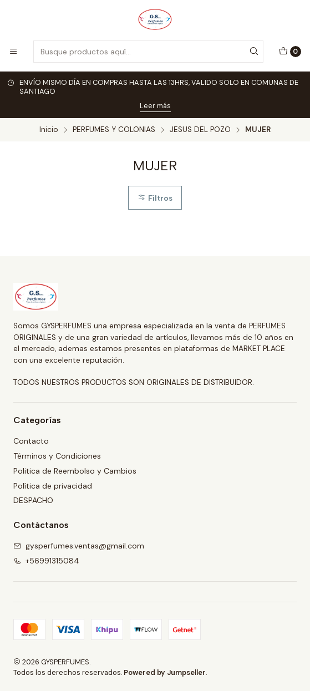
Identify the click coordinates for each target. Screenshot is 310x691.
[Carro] (290, 51)
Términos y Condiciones (57, 456)
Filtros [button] (155, 198)
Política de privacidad (52, 486)
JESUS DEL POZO (200, 130)
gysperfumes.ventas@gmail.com (78, 546)
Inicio (48, 130)
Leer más (155, 105)
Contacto (31, 441)
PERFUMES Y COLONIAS (114, 130)
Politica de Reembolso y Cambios (74, 471)
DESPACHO (33, 500)
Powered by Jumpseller (165, 672)
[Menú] (13, 51)
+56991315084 (46, 561)
